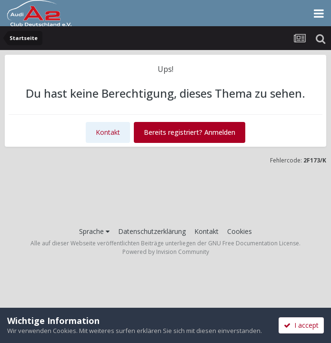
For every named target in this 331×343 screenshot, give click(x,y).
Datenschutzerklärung (152, 231)
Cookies (239, 231)
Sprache (94, 231)
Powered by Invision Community (165, 252)
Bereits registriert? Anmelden (189, 132)
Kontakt (108, 132)
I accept (301, 325)
